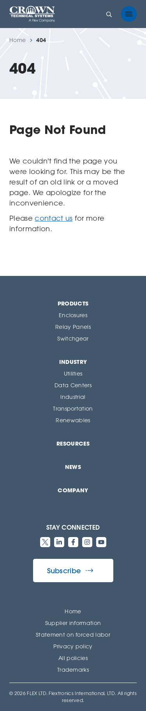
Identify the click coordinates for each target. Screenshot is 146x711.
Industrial (72, 396)
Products (73, 303)
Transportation (73, 408)
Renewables (73, 420)
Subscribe (70, 570)
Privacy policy (72, 646)
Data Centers (73, 385)
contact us (53, 218)
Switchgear (72, 338)
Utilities (73, 373)
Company (73, 490)
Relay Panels (73, 326)
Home (17, 40)
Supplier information (73, 623)
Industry (73, 361)
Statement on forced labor (73, 634)
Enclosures (73, 315)
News (73, 466)
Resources (73, 443)
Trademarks (73, 669)
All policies (73, 658)
